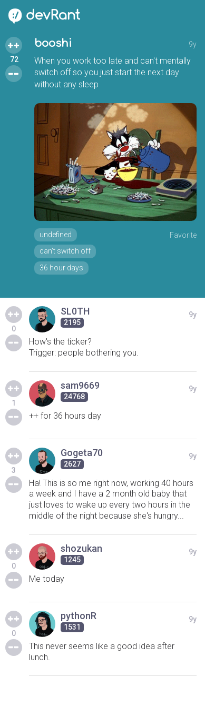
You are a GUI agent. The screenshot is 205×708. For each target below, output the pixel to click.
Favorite (183, 235)
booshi (53, 43)
